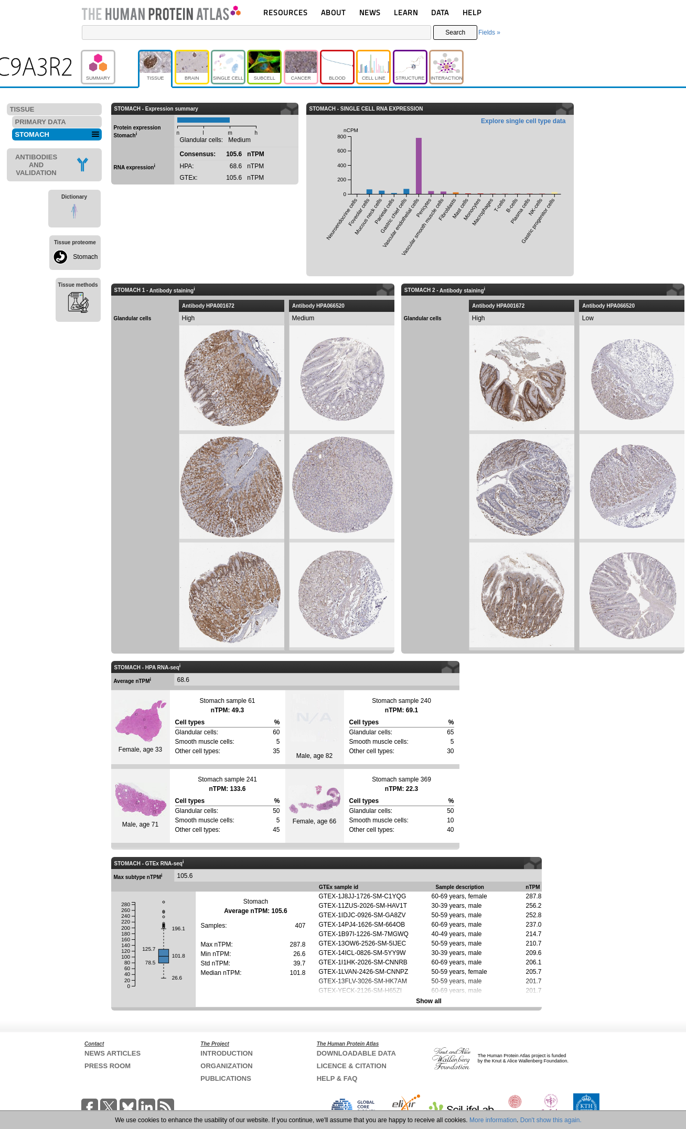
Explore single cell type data (523, 121)
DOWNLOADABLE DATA (356, 1053)
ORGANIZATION (226, 1066)
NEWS (370, 12)
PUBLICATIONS (225, 1078)
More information (493, 1120)
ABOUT (333, 12)
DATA (440, 12)
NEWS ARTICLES (112, 1053)
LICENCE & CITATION (352, 1066)
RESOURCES (285, 12)
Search (455, 32)
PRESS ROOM (107, 1066)
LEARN (406, 12)
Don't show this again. (551, 1120)
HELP (472, 12)
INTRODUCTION (226, 1053)
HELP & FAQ (337, 1078)
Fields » (489, 32)
